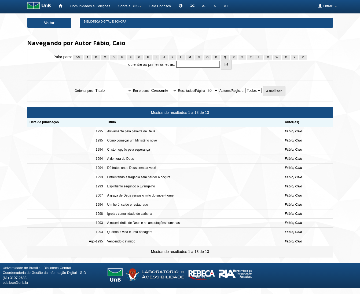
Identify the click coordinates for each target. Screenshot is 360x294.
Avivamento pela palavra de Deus (131, 131)
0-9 (78, 57)
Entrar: (327, 6)
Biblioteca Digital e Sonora (105, 21)
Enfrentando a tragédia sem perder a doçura (138, 177)
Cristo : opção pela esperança (128, 149)
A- (203, 6)
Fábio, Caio (293, 131)
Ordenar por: (84, 91)
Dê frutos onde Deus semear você (131, 168)
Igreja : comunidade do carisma (129, 214)
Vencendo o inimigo (121, 241)
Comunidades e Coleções (90, 6)
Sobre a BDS (129, 6)
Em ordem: (141, 91)
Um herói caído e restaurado (127, 204)
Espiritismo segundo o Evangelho (131, 186)
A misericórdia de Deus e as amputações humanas (143, 223)
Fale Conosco (160, 6)
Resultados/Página (191, 91)
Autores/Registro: (231, 91)
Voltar (49, 23)
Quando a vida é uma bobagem (129, 232)
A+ (226, 6)
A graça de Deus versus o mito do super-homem (141, 195)
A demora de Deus (120, 159)
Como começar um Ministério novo (132, 140)
